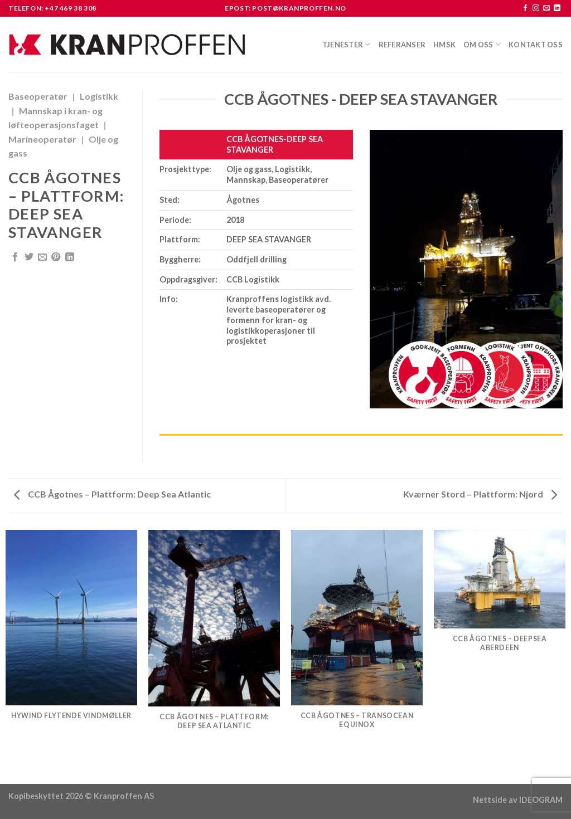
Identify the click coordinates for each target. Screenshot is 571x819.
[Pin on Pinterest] (55, 257)
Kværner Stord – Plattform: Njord (480, 494)
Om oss (482, 44)
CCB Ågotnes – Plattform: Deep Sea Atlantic (112, 494)
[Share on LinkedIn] (69, 257)
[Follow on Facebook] (525, 8)
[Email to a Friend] (42, 257)
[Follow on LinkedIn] (557, 8)
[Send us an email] (546, 8)
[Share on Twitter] (29, 257)
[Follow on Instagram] (536, 8)
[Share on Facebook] (15, 257)
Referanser (402, 44)
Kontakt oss (536, 44)
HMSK (444, 44)
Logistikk (99, 96)
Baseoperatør (37, 96)
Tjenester (346, 44)
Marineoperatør (42, 139)
